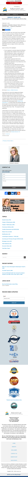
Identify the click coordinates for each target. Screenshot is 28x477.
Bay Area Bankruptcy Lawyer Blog (10, 284)
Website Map (14, 457)
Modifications (6, 234)
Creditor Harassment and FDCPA (10, 229)
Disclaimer (14, 450)
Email (4, 296)
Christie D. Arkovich (14, 155)
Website (9, 14)
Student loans (6, 219)
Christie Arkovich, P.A (15, 131)
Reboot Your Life (7, 231)
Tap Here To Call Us (14, 2)
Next (12, 140)
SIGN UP (14, 303)
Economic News (7, 246)
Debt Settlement (6, 243)
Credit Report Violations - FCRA (10, 236)
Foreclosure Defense (8, 227)
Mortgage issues (7, 241)
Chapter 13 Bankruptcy (8, 222)
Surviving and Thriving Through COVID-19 (12, 239)
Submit (14, 187)
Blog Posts (14, 461)
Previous (4, 140)
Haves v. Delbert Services (12, 90)
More (25, 14)
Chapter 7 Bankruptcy (8, 224)
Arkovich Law (18, 472)
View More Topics (6, 248)
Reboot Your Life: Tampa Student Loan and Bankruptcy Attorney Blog (14, 9)
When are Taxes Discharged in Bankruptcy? (12, 267)
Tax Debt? (4, 270)
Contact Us (16, 14)
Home (3, 14)
